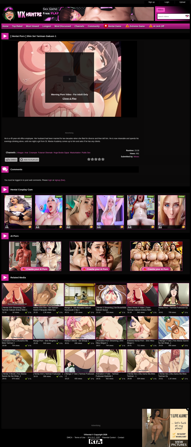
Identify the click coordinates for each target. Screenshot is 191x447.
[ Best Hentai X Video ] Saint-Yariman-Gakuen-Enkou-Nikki (139, 309)
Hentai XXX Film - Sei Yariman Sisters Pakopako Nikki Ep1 (45, 309)
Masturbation (75, 153)
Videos (160, 10)
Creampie (33, 153)
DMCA (69, 437)
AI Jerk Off (156, 26)
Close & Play (69, 98)
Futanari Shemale (45, 153)
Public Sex (86, 153)
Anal (26, 153)
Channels (79, 26)
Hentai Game (112, 26)
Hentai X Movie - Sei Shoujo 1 (77, 341)
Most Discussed (63, 26)
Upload (182, 2)
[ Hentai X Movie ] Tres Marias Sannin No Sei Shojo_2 (14, 375)
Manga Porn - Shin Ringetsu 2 (45, 341)
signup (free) (60, 180)
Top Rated (17, 26)
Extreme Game (135, 26)
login (50, 180)
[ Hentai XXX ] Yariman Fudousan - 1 (48, 374)
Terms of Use (80, 437)
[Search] (170, 16)
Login (167, 2)
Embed (11, 160)
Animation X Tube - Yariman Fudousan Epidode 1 (107, 375)
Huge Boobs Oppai (61, 153)
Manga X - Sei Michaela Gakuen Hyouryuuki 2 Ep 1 (78, 309)
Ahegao (20, 153)
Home (6, 26)
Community (94, 26)
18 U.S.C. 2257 (93, 437)
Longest (47, 26)
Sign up (151, 2)
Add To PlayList (29, 159)
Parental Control (109, 437)
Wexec (136, 157)
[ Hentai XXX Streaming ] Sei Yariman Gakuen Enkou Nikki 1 (14, 309)
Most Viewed (32, 26)
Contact (121, 437)
